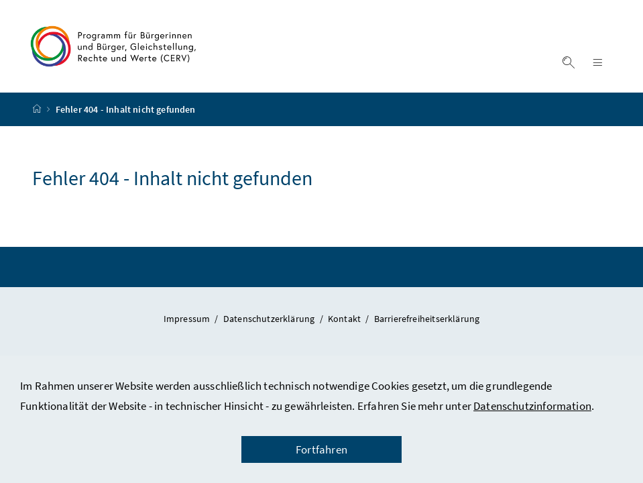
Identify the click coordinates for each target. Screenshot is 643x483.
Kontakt (345, 319)
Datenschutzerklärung (270, 319)
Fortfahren (321, 449)
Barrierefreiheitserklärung (427, 319)
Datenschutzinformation (532, 405)
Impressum (188, 319)
